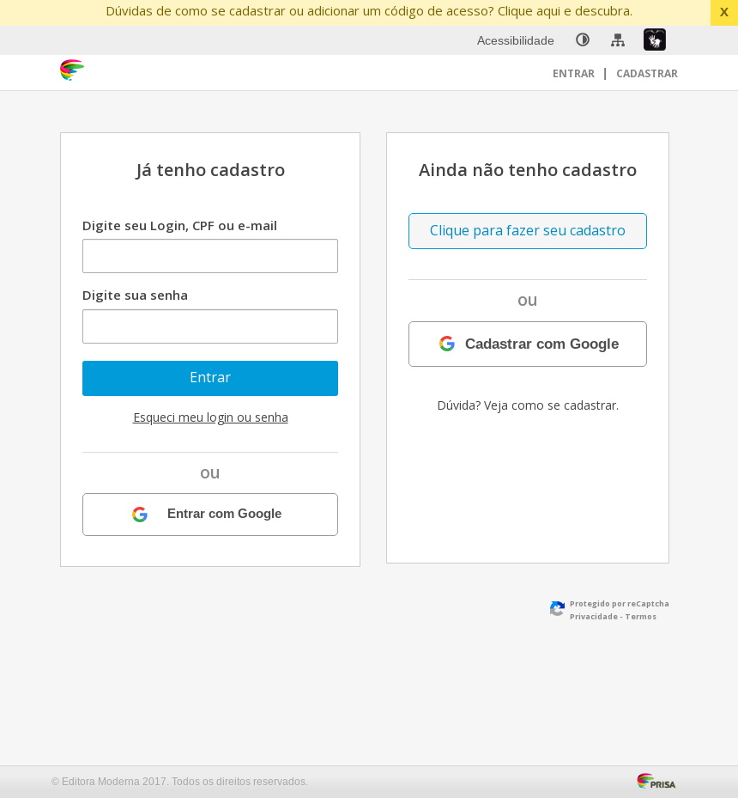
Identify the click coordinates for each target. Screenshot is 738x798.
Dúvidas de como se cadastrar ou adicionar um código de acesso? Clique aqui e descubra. (369, 10)
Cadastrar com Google (542, 343)
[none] (583, 40)
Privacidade (594, 616)
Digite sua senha (135, 294)
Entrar (575, 73)
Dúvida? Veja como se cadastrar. (528, 405)
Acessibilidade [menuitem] (515, 40)
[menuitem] (583, 40)
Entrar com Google (224, 514)
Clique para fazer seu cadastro (528, 230)
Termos (640, 616)
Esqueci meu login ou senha (210, 417)
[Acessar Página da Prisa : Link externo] (659, 779)
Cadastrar (647, 73)
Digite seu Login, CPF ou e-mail (179, 225)
